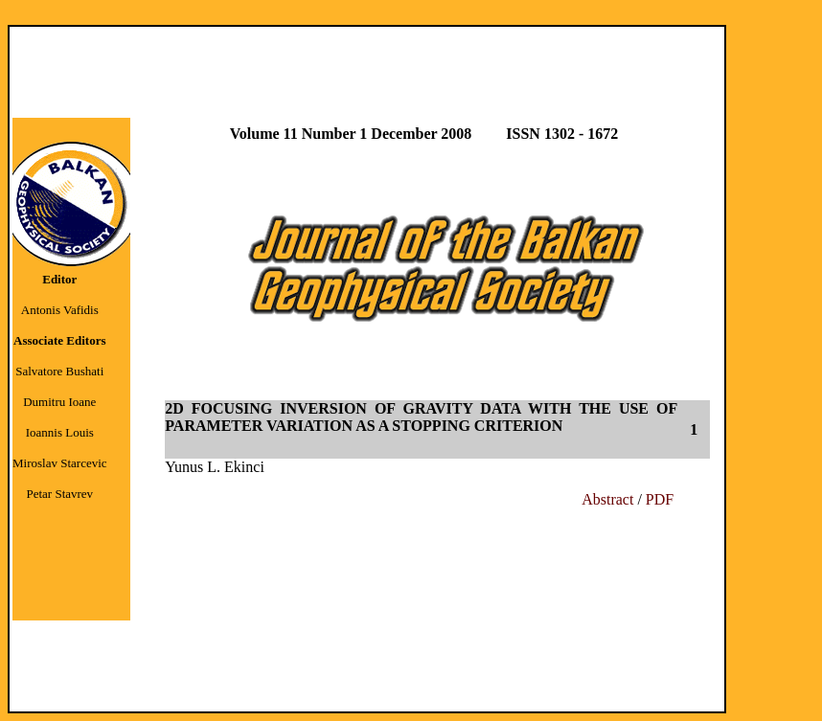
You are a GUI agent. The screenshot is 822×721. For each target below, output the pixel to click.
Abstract (609, 499)
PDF (659, 499)
